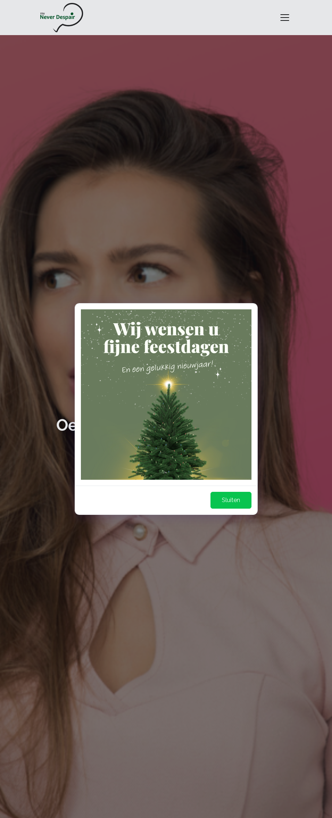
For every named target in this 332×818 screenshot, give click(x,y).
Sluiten (231, 500)
